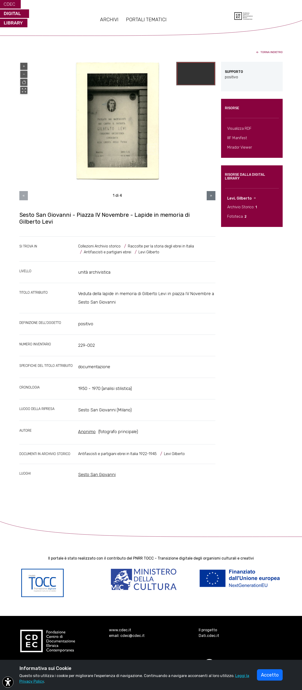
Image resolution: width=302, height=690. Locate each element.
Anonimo (87, 431)
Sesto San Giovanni (97, 474)
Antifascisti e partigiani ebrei (107, 252)
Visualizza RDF (239, 128)
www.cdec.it (120, 630)
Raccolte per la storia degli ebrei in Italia (161, 246)
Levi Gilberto (148, 252)
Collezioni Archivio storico (99, 246)
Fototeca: (237, 216)
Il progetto (208, 630)
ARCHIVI (109, 19)
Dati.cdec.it (209, 635)
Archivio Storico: (242, 207)
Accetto (270, 675)
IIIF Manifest (237, 138)
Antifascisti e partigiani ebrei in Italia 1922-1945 (117, 454)
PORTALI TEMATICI (146, 19)
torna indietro (269, 52)
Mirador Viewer (239, 147)
